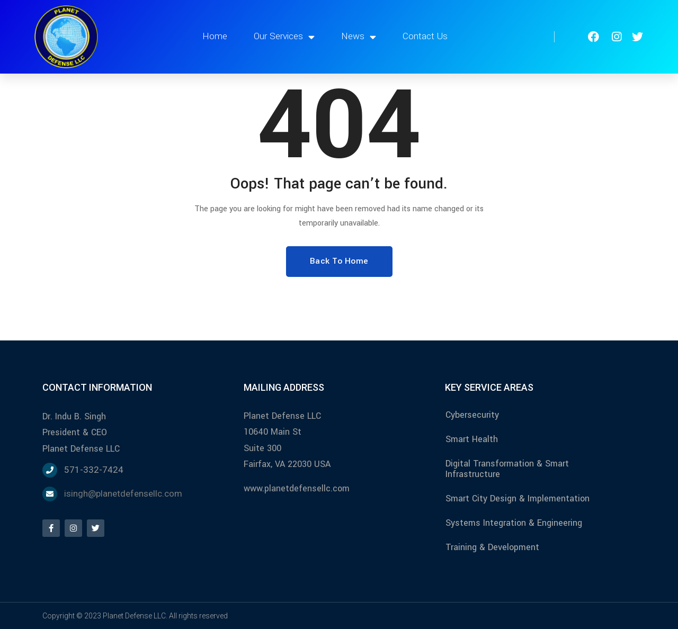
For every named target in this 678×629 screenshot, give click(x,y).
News (358, 36)
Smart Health (471, 439)
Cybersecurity (472, 415)
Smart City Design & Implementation (517, 498)
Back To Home (339, 261)
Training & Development (492, 547)
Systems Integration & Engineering (513, 523)
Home (214, 36)
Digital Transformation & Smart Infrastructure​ (507, 468)
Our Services (284, 36)
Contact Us (425, 36)
